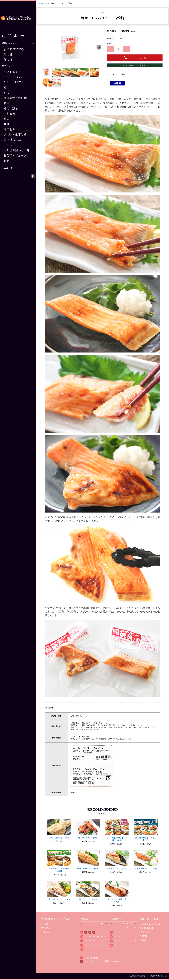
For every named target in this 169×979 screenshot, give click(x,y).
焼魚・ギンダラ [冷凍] (117, 868)
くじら (8, 145)
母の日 (8, 54)
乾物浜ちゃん (12, 140)
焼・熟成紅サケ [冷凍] (146, 868)
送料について (144, 932)
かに (6, 92)
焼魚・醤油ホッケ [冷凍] (88, 868)
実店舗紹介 (45, 928)
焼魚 (6, 103)
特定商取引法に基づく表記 (150, 924)
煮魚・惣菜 (11, 108)
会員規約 (143, 936)
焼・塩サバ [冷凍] (88, 899)
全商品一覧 (7, 168)
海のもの (9, 129)
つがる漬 (9, 113)
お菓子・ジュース (15, 155)
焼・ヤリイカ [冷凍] (88, 838)
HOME (41, 3)
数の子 (8, 119)
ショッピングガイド (150, 919)
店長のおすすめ (14, 49)
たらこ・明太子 (14, 82)
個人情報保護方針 (146, 928)
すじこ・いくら (14, 77)
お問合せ (143, 940)
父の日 (8, 59)
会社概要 (44, 924)
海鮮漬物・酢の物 (15, 98)
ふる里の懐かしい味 (17, 150)
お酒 (6, 160)
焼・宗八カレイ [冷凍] (59, 899)
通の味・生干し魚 (15, 134)
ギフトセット (12, 71)
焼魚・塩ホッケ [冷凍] (59, 838)
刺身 (6, 124)
